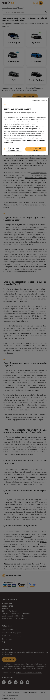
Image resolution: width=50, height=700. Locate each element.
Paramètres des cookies (13, 149)
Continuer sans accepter (38, 100)
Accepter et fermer (35, 149)
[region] (25, 126)
